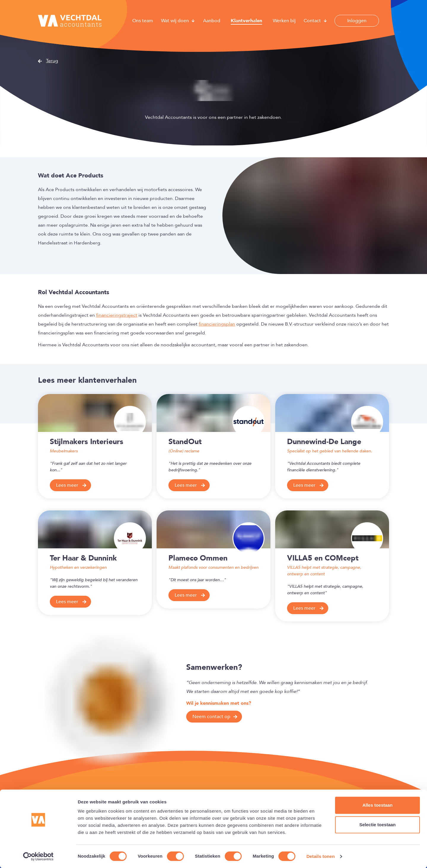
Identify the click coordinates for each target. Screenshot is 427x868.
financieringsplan (217, 324)
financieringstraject (116, 315)
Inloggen (357, 20)
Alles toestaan (377, 805)
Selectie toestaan (377, 824)
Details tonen (320, 856)
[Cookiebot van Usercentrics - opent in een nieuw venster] (38, 856)
